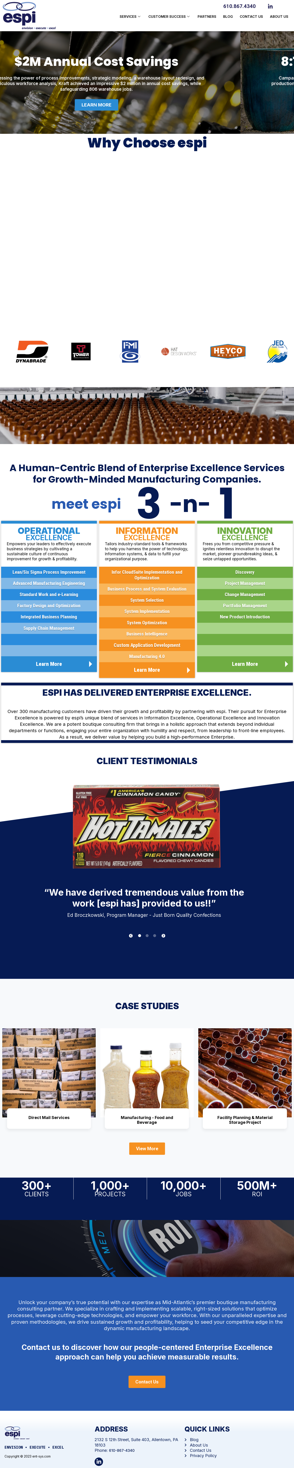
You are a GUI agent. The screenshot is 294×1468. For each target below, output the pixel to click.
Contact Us (251, 16)
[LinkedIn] (271, 6)
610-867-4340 (122, 1450)
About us (279, 16)
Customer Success (169, 16)
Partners (207, 16)
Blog (228, 16)
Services (131, 16)
